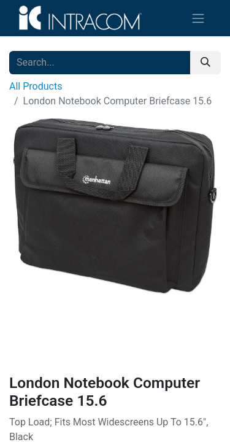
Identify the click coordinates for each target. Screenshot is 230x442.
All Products (35, 86)
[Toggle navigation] (198, 18)
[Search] (205, 62)
